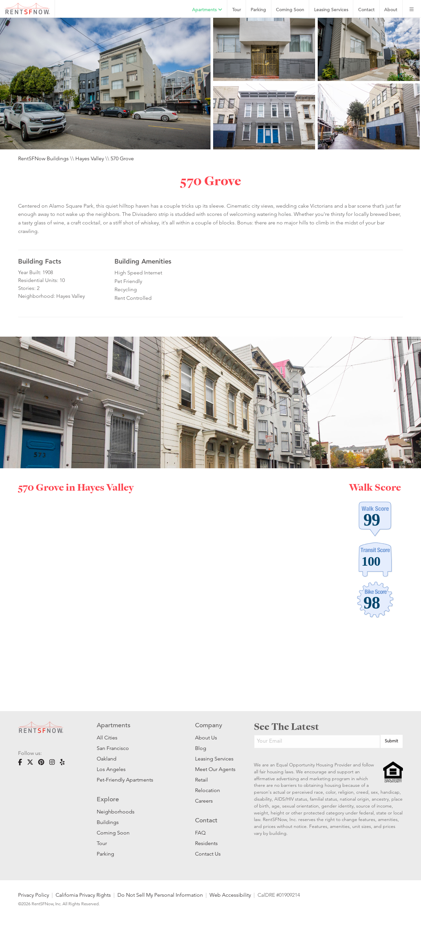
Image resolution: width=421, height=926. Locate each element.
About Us (206, 737)
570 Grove (122, 158)
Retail (201, 780)
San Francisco (113, 748)
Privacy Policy (33, 895)
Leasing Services (214, 759)
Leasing (331, 10)
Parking (258, 10)
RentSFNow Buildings (43, 158)
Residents (206, 843)
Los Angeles (111, 769)
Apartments (207, 10)
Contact (366, 10)
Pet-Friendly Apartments (125, 780)
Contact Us (208, 854)
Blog (200, 748)
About (390, 10)
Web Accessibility (230, 895)
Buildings (108, 822)
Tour (236, 10)
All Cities (107, 737)
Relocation (207, 790)
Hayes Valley (89, 158)
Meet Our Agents (214, 769)
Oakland (106, 759)
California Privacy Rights (83, 895)
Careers (204, 801)
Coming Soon (290, 10)
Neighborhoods (116, 812)
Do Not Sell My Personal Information (160, 895)
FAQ (200, 833)
